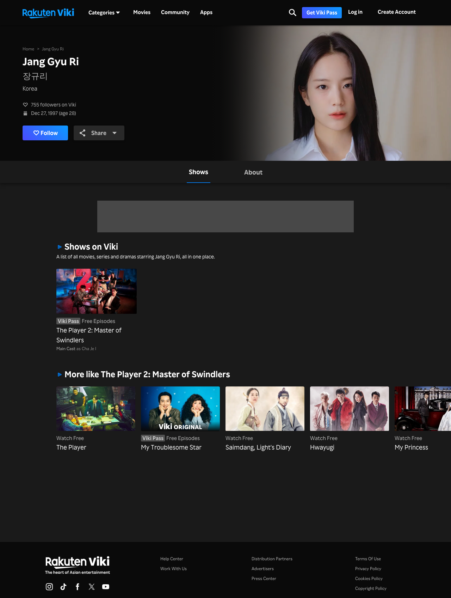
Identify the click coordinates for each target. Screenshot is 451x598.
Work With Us (173, 568)
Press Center (264, 578)
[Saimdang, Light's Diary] (265, 419)
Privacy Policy (368, 568)
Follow (45, 133)
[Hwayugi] (349, 419)
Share (98, 132)
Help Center (171, 558)
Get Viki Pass (322, 12)
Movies (141, 12)
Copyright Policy (371, 588)
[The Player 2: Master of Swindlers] (96, 307)
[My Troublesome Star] (180, 419)
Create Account (397, 11)
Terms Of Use (368, 558)
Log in (355, 11)
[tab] (198, 172)
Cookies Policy (369, 578)
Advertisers (263, 568)
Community (175, 12)
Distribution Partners (272, 558)
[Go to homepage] (48, 12)
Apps (206, 12)
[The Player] (95, 419)
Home (28, 48)
